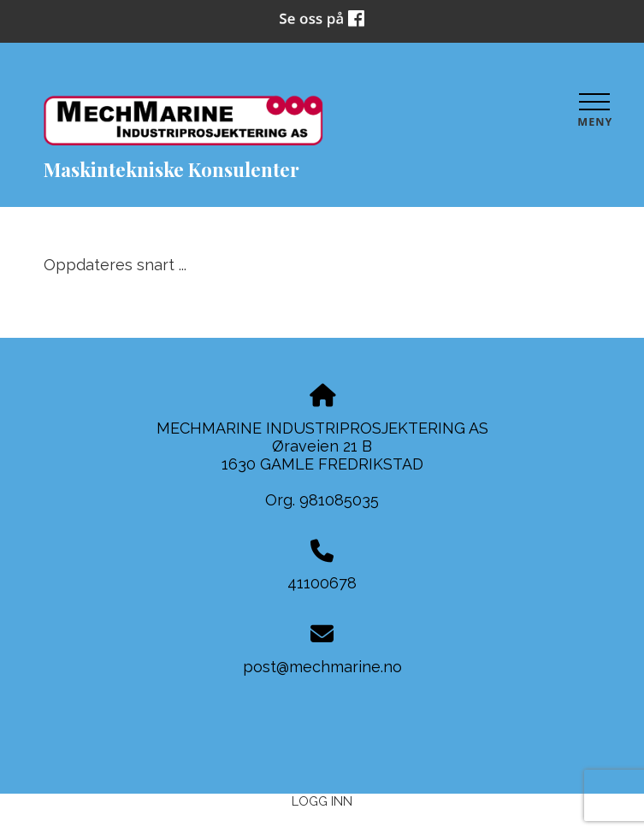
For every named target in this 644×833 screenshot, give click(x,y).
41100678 (322, 583)
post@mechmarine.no (322, 667)
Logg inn (322, 801)
